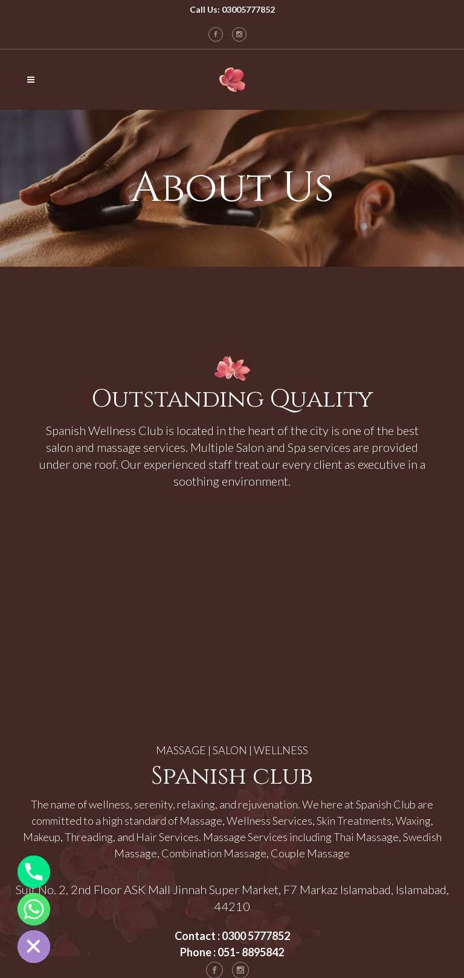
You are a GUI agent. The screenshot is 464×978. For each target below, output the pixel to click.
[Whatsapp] (34, 909)
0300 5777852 (256, 935)
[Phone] (34, 872)
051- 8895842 (251, 952)
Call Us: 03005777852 (232, 9)
